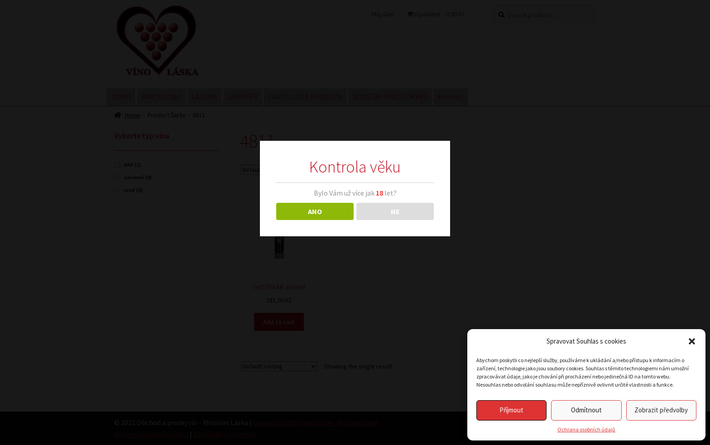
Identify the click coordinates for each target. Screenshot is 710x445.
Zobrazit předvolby (661, 410)
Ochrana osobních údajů (586, 429)
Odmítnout (586, 410)
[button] (691, 341)
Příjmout (511, 410)
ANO (315, 211)
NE (395, 211)
